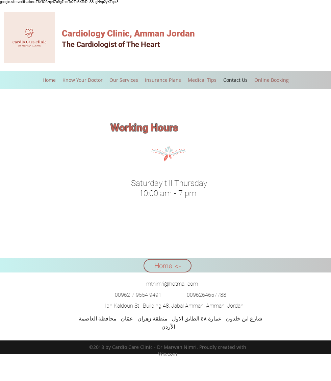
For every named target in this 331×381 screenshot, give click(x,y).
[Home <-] (168, 265)
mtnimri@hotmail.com (172, 284)
